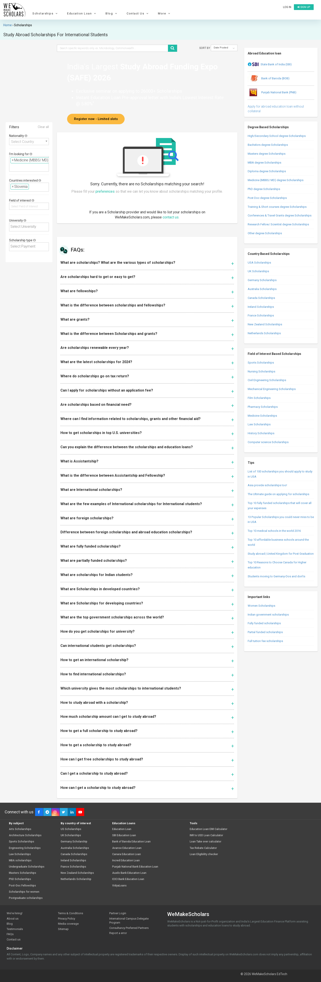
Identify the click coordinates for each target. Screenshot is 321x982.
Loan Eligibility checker (204, 854)
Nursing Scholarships (261, 371)
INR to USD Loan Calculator (206, 835)
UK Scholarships (258, 271)
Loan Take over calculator (205, 841)
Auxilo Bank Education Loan (129, 873)
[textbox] (11, 167)
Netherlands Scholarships (264, 333)
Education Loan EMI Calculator (208, 829)
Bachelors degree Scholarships (268, 144)
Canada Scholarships (261, 298)
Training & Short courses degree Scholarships (277, 206)
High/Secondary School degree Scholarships (277, 136)
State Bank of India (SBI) (270, 64)
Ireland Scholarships (261, 306)
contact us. (171, 217)
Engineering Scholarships (25, 848)
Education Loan (82, 13)
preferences (105, 191)
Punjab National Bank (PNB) (272, 92)
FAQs (10, 934)
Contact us (13, 939)
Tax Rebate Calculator (203, 848)
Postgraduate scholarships (26, 898)
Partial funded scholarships (265, 632)
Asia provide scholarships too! (267, 485)
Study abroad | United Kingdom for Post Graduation (281, 553)
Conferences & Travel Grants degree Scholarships (279, 215)
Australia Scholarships (262, 289)
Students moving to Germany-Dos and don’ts (276, 576)
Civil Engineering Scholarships (267, 380)
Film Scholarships (259, 398)
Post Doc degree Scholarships (267, 198)
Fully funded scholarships (264, 623)
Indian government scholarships (268, 614)
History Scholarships (261, 433)
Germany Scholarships (262, 280)
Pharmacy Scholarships (263, 406)
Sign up (303, 7)
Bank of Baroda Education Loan (131, 841)
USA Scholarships (259, 262)
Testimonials (15, 929)
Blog (112, 13)
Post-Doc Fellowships (22, 885)
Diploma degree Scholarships (267, 171)
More (164, 13)
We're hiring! (14, 913)
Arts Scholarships (20, 829)
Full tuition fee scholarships (265, 641)
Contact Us (138, 13)
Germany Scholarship (74, 841)
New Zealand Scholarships (265, 324)
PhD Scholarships (20, 879)
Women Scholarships (261, 605)
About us (12, 918)
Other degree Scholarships (265, 233)
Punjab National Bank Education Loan (135, 866)
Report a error (118, 933)
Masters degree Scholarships (266, 153)
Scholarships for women (24, 891)
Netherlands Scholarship (76, 879)
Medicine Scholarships (262, 415)
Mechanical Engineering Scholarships (272, 389)
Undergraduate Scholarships (26, 866)
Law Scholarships (259, 424)
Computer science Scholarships (268, 442)
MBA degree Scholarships (264, 162)
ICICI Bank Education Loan (128, 879)
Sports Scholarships (261, 362)
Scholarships (45, 13)
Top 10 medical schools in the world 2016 (274, 530)
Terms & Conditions (70, 913)
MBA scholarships (20, 860)
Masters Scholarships (22, 873)
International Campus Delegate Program (129, 920)
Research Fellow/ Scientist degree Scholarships (278, 224)
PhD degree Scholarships (264, 189)
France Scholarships (261, 315)
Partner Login (117, 913)
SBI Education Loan (124, 835)
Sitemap (63, 929)
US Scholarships (71, 829)
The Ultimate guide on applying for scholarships (278, 494)
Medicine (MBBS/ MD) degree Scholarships (275, 180)
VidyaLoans (119, 885)
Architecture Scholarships (25, 835)
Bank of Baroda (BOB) (268, 78)
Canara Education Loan (126, 854)
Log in (287, 7)
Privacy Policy (66, 918)
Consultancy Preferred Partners (129, 928)
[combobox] (29, 141)
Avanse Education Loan (127, 848)
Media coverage (68, 923)
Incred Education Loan (126, 860)
